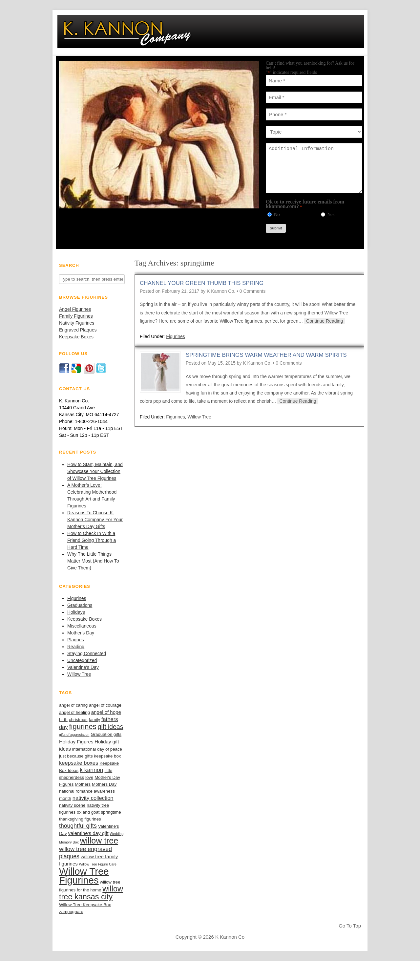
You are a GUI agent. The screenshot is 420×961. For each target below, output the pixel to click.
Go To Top (350, 926)
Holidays (76, 612)
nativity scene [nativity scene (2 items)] (72, 805)
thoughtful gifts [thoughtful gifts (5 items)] (78, 825)
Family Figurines (76, 316)
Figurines (76, 598)
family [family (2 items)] (94, 719)
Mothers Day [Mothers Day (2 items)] (104, 784)
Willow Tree (79, 674)
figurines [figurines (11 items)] (82, 726)
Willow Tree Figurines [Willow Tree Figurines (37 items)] (84, 876)
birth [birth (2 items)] (63, 719)
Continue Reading (324, 321)
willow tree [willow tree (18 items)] (99, 840)
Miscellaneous (81, 626)
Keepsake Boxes (76, 336)
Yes (330, 214)
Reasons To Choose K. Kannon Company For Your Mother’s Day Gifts (95, 519)
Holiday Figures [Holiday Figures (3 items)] (76, 741)
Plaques (75, 639)
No (277, 214)
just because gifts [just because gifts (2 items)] (76, 756)
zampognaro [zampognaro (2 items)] (71, 911)
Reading (75, 646)
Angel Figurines (75, 309)
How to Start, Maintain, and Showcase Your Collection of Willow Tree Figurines (95, 471)
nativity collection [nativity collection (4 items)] (93, 798)
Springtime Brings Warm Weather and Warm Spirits (266, 355)
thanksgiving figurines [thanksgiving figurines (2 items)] (80, 819)
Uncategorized (82, 660)
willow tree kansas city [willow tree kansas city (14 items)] (91, 893)
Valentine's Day (83, 667)
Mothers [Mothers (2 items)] (83, 784)
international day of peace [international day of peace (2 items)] (97, 749)
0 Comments (252, 291)
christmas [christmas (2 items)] (78, 719)
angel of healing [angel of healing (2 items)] (74, 712)
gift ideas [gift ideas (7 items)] (110, 726)
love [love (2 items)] (89, 777)
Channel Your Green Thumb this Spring (201, 283)
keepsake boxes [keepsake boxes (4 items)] (78, 763)
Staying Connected (86, 653)
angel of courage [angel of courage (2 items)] (105, 705)
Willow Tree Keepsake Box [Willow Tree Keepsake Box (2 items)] (85, 904)
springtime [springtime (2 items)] (111, 812)
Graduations (79, 605)
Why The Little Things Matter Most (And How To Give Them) (93, 560)
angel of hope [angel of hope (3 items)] (106, 712)
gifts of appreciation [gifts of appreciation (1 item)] (74, 735)
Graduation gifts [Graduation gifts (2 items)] (106, 734)
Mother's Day (80, 632)
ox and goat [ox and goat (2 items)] (88, 812)
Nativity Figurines (76, 323)
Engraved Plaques (77, 329)
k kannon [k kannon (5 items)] (91, 770)
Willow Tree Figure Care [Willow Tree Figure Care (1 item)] (97, 864)
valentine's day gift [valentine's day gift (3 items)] (88, 833)
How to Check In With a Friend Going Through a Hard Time (91, 540)
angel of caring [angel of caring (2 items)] (73, 705)
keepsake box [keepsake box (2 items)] (107, 756)
